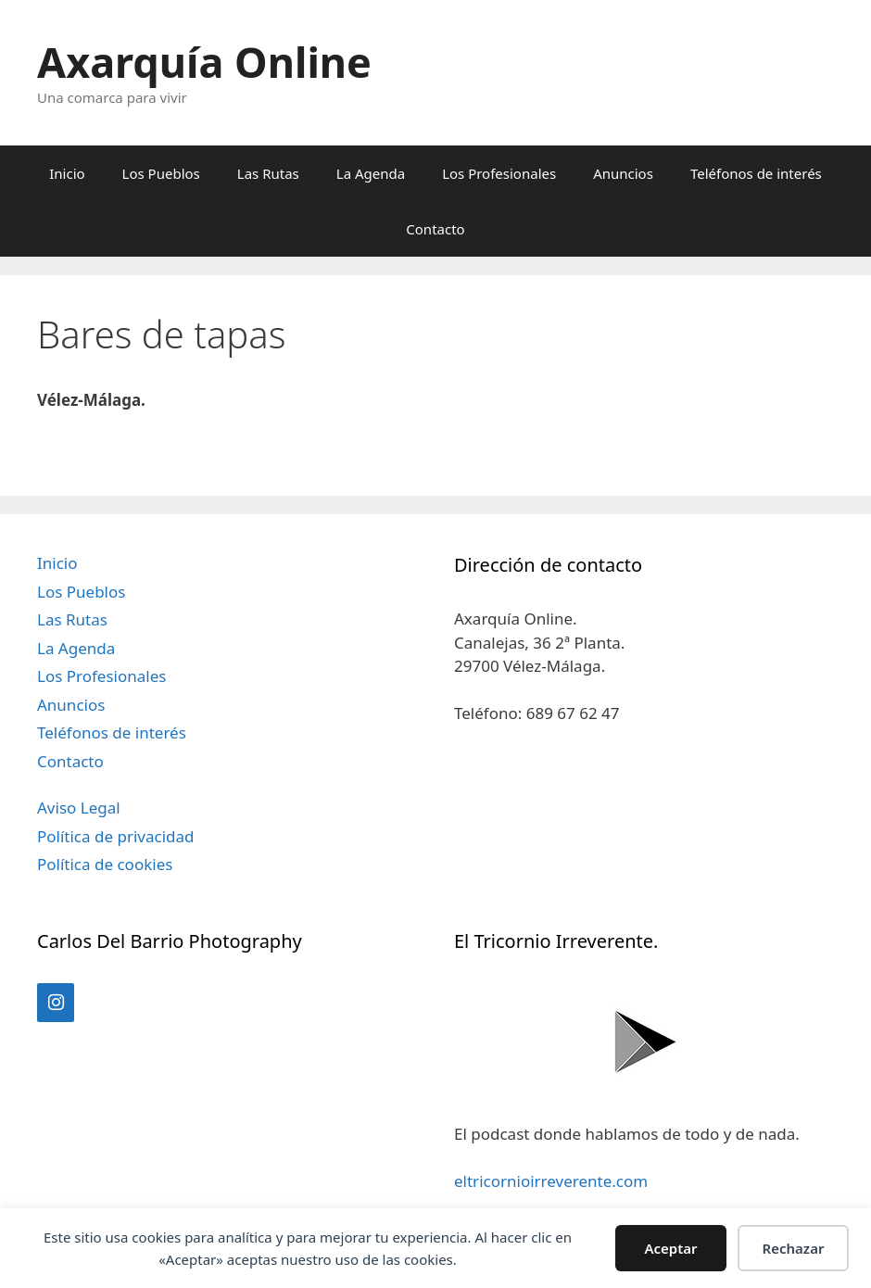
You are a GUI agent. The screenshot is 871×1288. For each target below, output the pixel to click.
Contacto (435, 229)
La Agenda (370, 173)
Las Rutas (268, 173)
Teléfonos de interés (756, 173)
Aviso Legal (78, 807)
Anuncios (623, 173)
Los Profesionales (499, 173)
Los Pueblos (161, 173)
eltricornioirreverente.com (551, 1181)
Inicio (66, 173)
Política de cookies (104, 864)
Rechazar (794, 1248)
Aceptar (670, 1248)
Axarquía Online (204, 61)
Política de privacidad (115, 836)
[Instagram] (55, 1002)
